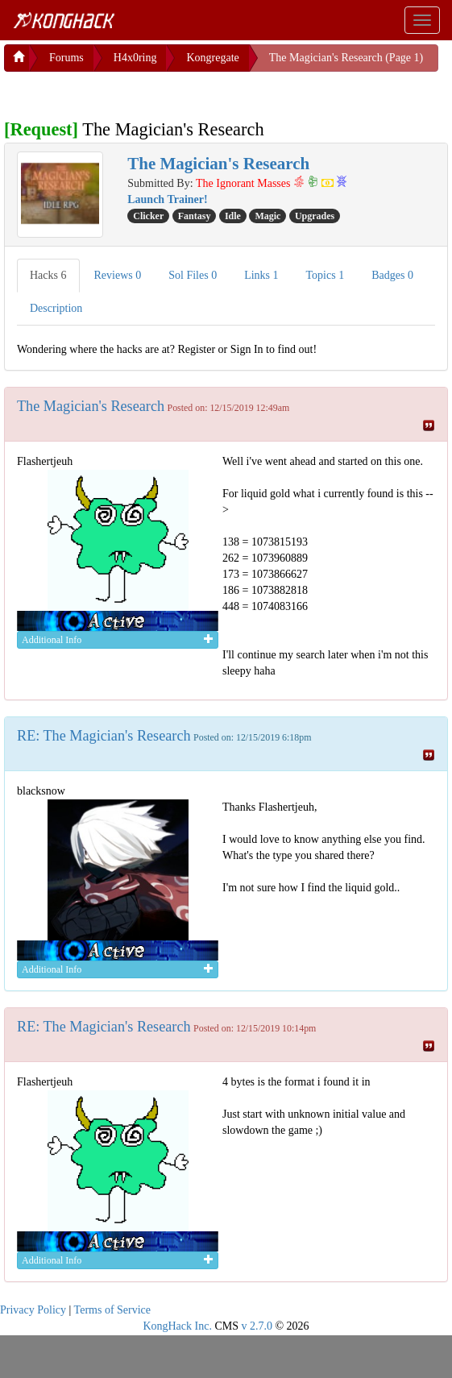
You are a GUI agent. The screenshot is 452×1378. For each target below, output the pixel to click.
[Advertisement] (133, 92)
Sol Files (192, 275)
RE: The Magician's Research (104, 736)
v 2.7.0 (256, 1326)
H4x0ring (135, 58)
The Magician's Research (90, 406)
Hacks (48, 275)
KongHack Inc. (177, 1326)
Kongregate (212, 58)
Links (261, 275)
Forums (66, 58)
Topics (325, 275)
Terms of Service (112, 1310)
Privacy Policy (33, 1310)
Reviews (118, 275)
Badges (392, 275)
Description (56, 308)
